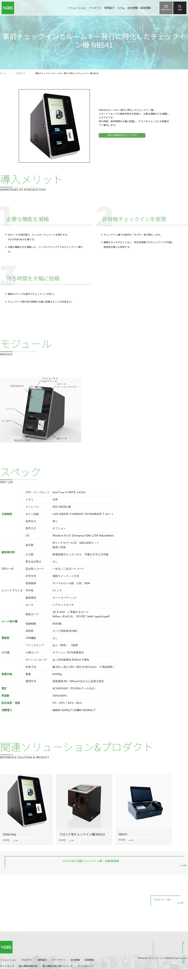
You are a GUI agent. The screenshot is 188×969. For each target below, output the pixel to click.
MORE (6, 840)
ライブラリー (59, 959)
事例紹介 (109, 8)
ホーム (3, 73)
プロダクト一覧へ (162, 900)
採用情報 (145, 8)
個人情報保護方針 (28, 966)
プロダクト (95, 8)
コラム (121, 8)
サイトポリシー (86, 966)
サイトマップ (7, 966)
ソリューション (77, 8)
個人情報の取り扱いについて (57, 966)
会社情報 (132, 8)
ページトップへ (183, 952)
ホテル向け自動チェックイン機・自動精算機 (91, 861)
